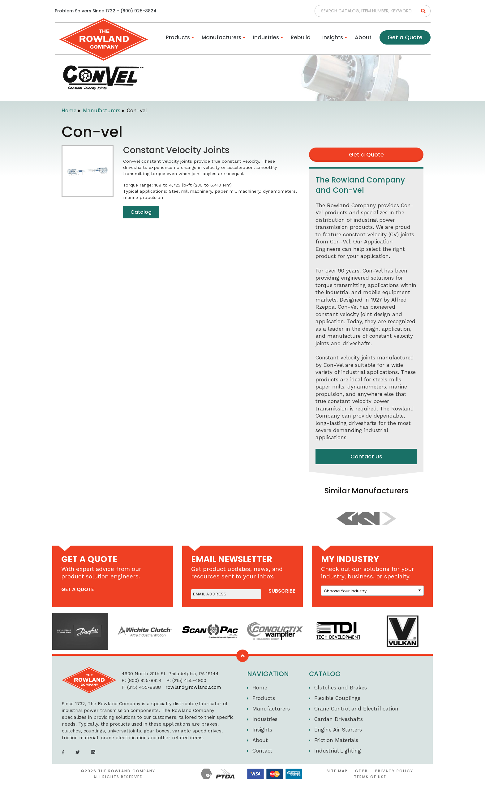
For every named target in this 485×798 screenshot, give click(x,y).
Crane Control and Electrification (356, 709)
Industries (266, 37)
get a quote (77, 589)
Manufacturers (221, 37)
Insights (332, 37)
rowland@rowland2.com (187, 687)
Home (69, 110)
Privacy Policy (394, 771)
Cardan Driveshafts (338, 719)
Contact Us (366, 456)
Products (178, 37)
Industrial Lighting (337, 751)
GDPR (361, 771)
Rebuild (301, 37)
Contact (262, 751)
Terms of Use (370, 776)
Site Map (337, 771)
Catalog (141, 212)
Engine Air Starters (338, 730)
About (363, 37)
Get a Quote (405, 37)
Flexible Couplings (337, 698)
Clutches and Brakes (340, 687)
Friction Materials (336, 740)
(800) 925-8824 (138, 11)
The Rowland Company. (127, 771)
